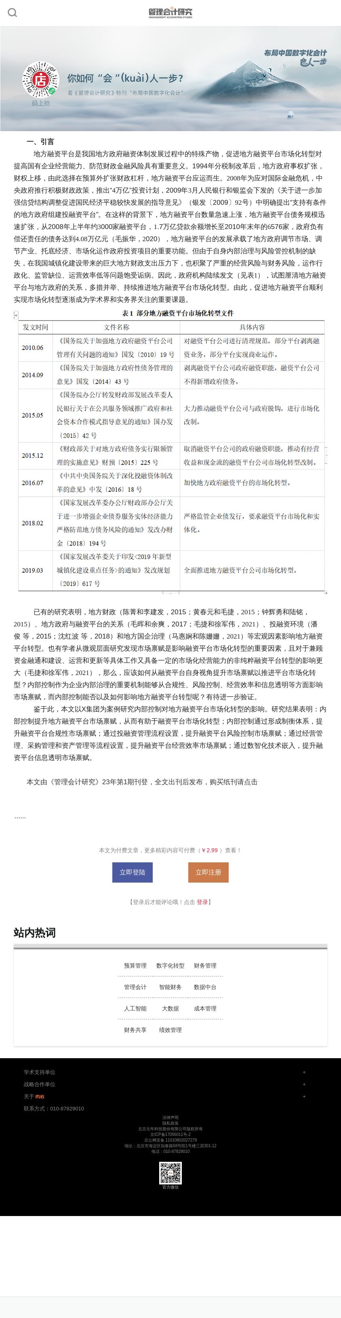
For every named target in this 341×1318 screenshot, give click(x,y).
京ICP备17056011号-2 (170, 1134)
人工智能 (135, 1008)
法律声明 (170, 1117)
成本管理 (205, 1008)
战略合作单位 (39, 1084)
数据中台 (205, 987)
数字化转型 (170, 965)
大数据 (170, 1008)
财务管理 (205, 965)
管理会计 (135, 987)
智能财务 (170, 987)
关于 (35, 1096)
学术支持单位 (39, 1072)
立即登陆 (132, 872)
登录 (202, 902)
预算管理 (135, 965)
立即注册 (208, 872)
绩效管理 (170, 1030)
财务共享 (135, 1030)
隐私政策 (170, 1123)
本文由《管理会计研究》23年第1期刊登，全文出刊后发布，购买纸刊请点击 (142, 782)
